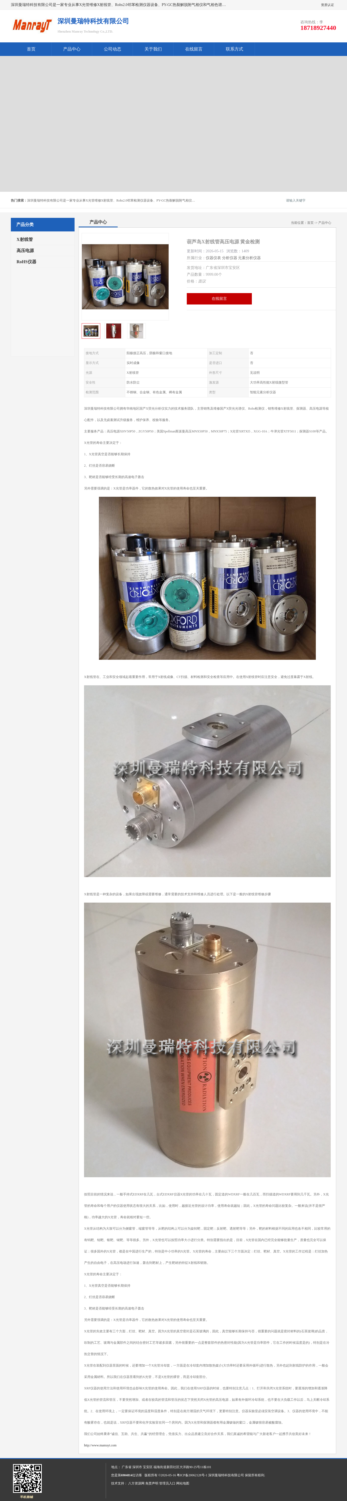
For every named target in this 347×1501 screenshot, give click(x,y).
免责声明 (151, 1483)
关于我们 (153, 49)
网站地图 (182, 1483)
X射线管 (25, 239)
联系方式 (234, 49)
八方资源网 (136, 1483)
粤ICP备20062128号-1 (192, 1475)
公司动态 (112, 49)
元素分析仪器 (249, 258)
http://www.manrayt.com (100, 1445)
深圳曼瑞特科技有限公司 (226, 1475)
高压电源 (25, 250)
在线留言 (194, 49)
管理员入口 (167, 1483)
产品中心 (72, 49)
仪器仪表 (213, 258)
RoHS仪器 (26, 261)
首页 (31, 49)
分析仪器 (229, 258)
